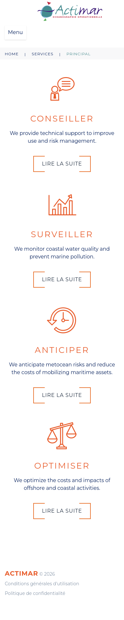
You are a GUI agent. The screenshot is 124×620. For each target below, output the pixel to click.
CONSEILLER (62, 118)
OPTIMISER (62, 466)
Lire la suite (62, 164)
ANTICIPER (62, 350)
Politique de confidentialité (35, 593)
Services (42, 53)
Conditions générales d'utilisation (42, 584)
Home (12, 53)
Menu (15, 32)
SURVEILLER (62, 234)
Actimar (21, 573)
